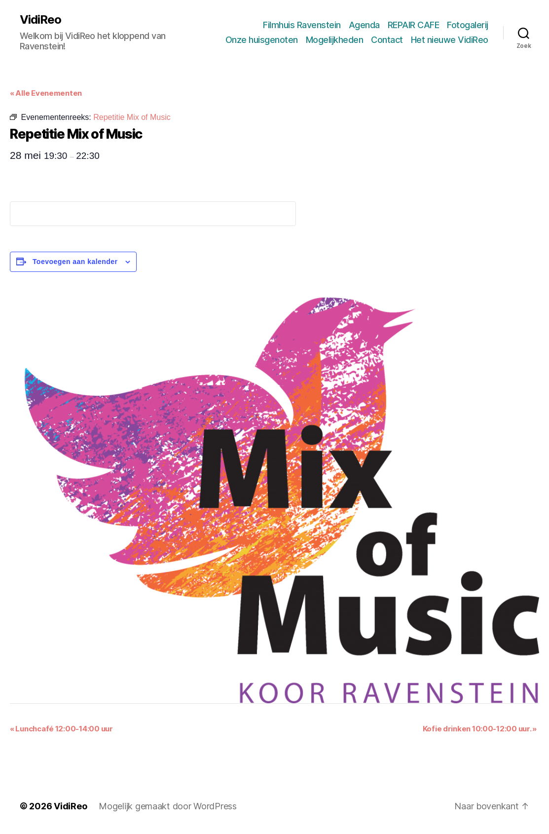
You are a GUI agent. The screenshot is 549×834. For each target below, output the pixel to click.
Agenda (364, 25)
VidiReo (40, 20)
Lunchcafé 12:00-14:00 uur (61, 728)
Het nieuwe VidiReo (449, 40)
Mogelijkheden (335, 40)
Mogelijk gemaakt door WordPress (168, 806)
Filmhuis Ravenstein (302, 25)
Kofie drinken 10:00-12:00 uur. (480, 728)
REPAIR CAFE (413, 25)
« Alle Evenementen (46, 93)
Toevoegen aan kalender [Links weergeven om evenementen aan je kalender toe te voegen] (75, 261)
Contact (387, 40)
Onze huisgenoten (261, 40)
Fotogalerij (467, 25)
